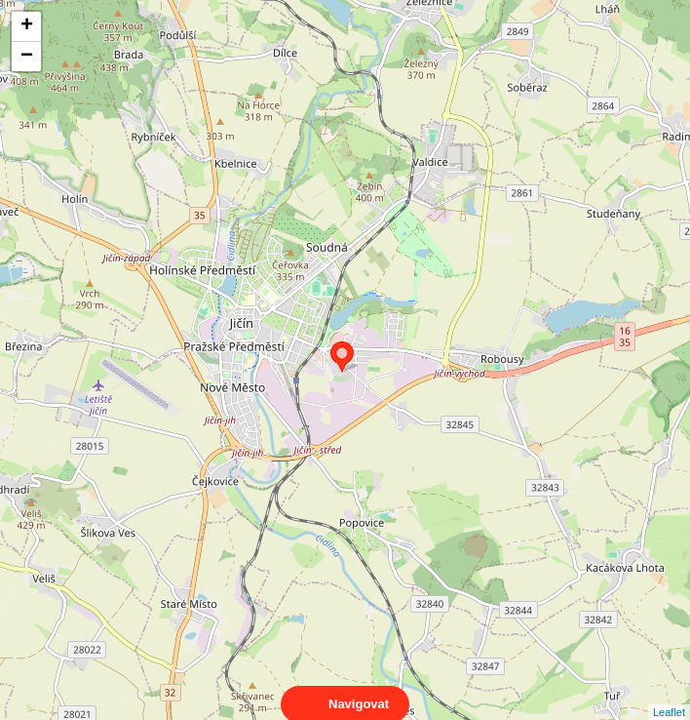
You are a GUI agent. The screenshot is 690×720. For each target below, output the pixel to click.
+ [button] (26, 26)
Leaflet (669, 694)
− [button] (26, 56)
